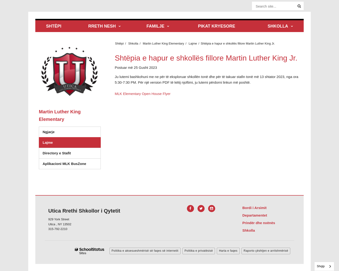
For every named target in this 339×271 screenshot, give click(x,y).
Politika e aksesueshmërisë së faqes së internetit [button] (145, 250)
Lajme (193, 43)
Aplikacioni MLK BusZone (64, 164)
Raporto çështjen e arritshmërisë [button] (266, 250)
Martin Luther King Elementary (163, 43)
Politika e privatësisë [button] (199, 250)
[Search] (299, 6)
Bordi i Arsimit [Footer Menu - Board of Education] (254, 208)
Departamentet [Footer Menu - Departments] (254, 215)
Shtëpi (119, 43)
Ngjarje (49, 132)
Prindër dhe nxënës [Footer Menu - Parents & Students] (258, 223)
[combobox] (324, 266)
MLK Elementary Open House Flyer (143, 94)
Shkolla (133, 43)
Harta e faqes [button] (228, 250)
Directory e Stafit (57, 153)
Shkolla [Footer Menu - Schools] (248, 230)
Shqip (321, 266)
